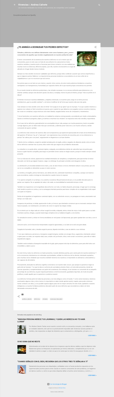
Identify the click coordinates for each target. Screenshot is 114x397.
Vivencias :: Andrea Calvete (32, 4)
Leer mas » (92, 335)
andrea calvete (27, 299)
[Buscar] (99, 5)
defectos (37, 299)
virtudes (45, 299)
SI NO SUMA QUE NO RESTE (28, 342)
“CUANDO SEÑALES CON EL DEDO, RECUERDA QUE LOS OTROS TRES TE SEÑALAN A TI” (52, 361)
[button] (95, 47)
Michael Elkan (62, 388)
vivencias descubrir (56, 299)
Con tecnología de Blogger (57, 384)
